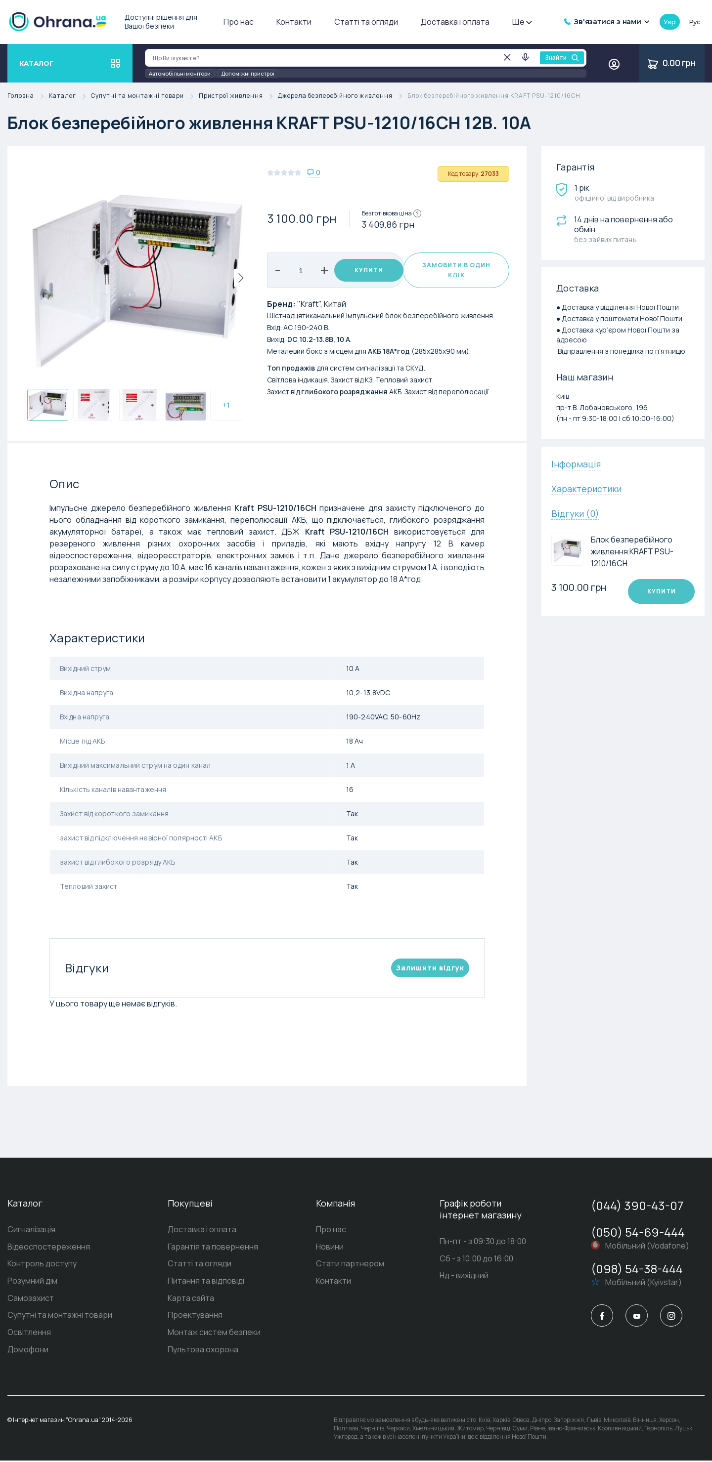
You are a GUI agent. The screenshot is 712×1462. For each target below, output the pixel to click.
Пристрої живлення (238, 96)
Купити (364, 270)
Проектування (195, 1316)
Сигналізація (31, 1230)
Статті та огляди (366, 21)
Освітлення (29, 1333)
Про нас (238, 21)
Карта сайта (191, 1299)
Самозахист (30, 1299)
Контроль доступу (42, 1264)
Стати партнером (350, 1264)
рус (695, 22)
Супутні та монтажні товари (145, 96)
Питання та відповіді (206, 1282)
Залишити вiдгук (430, 967)
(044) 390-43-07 (637, 1205)
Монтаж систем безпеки (214, 1333)
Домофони (27, 1351)
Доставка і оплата (455, 21)
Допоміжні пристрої (247, 73)
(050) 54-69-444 (638, 1232)
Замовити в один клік (456, 270)
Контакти (294, 21)
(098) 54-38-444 (637, 1268)
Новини (330, 1247)
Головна (28, 96)
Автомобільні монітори (180, 73)
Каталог (70, 96)
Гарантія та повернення (213, 1247)
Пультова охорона (203, 1351)
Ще (521, 21)
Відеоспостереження (48, 1247)
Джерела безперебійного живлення (342, 96)
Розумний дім (32, 1282)
